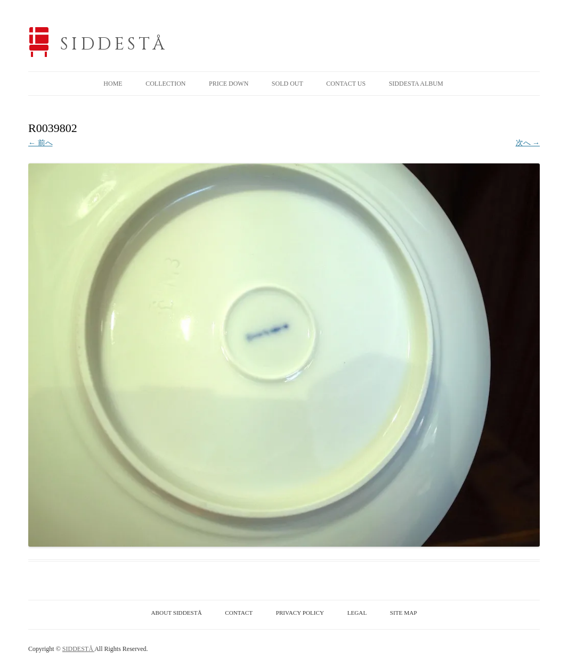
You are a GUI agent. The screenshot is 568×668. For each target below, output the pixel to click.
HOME (112, 83)
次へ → (528, 143)
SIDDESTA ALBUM (416, 83)
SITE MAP (403, 612)
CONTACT (239, 612)
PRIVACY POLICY (300, 612)
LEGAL (357, 612)
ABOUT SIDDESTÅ (176, 612)
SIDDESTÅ (114, 44)
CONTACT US (346, 83)
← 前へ (40, 143)
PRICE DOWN (228, 83)
